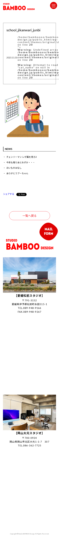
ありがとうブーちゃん (17, 173)
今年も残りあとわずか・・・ (20, 162)
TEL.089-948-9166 (29, 308)
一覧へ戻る (29, 215)
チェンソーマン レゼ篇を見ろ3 (21, 157)
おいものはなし (14, 167)
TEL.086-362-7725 (29, 445)
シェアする (8, 194)
